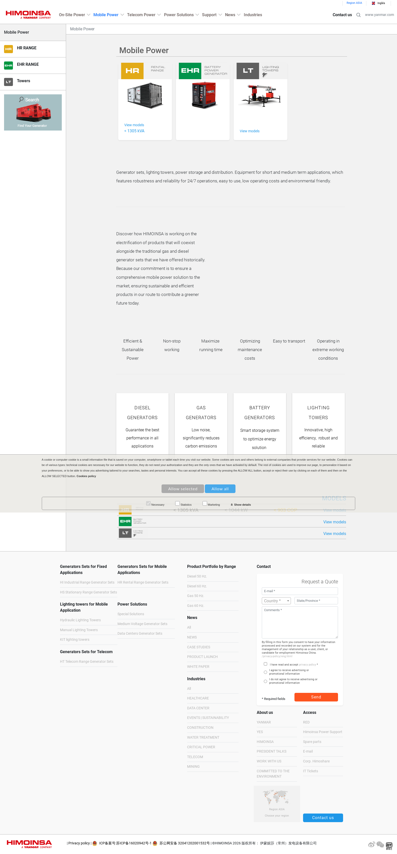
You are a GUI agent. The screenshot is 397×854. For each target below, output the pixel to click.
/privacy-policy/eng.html (277, 656)
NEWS (192, 637)
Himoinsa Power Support (322, 732)
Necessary (155, 503)
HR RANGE (26, 48)
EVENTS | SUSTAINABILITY (208, 718)
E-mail (308, 751)
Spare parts (312, 742)
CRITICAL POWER (201, 747)
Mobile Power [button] (105, 14)
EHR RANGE (28, 64)
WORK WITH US (269, 761)
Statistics (183, 503)
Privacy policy (79, 843)
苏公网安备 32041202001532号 (181, 843)
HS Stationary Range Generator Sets (88, 592)
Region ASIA (354, 3)
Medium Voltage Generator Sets (142, 624)
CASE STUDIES (198, 647)
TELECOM (195, 757)
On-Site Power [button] (72, 14)
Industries (253, 14)
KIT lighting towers (74, 639)
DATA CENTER (198, 708)
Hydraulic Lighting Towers (80, 620)
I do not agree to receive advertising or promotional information (293, 681)
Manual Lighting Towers (79, 630)
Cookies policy (86, 476)
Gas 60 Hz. (195, 606)
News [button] (230, 14)
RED (306, 722)
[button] (358, 15)
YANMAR (264, 722)
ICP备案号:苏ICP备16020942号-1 (122, 843)
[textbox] (276, 601)
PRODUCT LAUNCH (202, 657)
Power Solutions (132, 604)
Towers (23, 80)
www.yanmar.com (379, 15)
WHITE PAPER (198, 667)
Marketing (211, 503)
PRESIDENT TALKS (271, 751)
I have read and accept (284, 664)
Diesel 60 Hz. (197, 586)
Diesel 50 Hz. (197, 576)
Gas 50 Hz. (195, 596)
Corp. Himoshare (316, 761)
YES (260, 732)
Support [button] (209, 14)
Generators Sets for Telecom (86, 651)
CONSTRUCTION (200, 727)
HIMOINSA (265, 742)
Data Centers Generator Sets (139, 633)
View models (334, 522)
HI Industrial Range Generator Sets (87, 582)
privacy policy (307, 664)
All (189, 627)
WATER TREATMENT (203, 737)
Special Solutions (130, 614)
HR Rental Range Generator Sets (142, 582)
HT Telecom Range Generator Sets (86, 661)
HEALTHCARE (198, 698)
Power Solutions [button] (179, 14)
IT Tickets (310, 771)
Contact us (342, 14)
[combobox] (276, 600)
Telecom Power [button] (141, 14)
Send (316, 697)
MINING (193, 766)
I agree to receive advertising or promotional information (289, 672)
